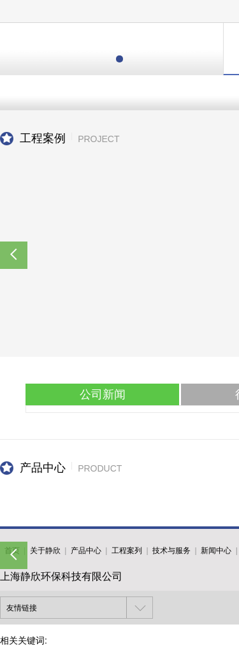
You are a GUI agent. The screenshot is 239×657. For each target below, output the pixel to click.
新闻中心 (216, 550)
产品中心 (86, 550)
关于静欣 (45, 550)
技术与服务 (171, 550)
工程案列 (127, 550)
